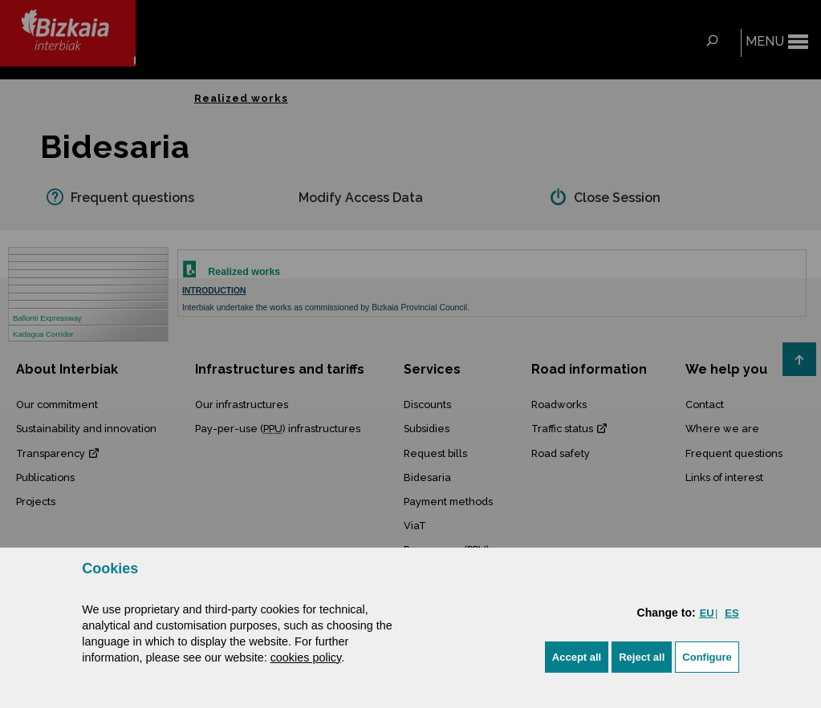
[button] (576, 657)
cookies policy (306, 657)
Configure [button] (706, 657)
